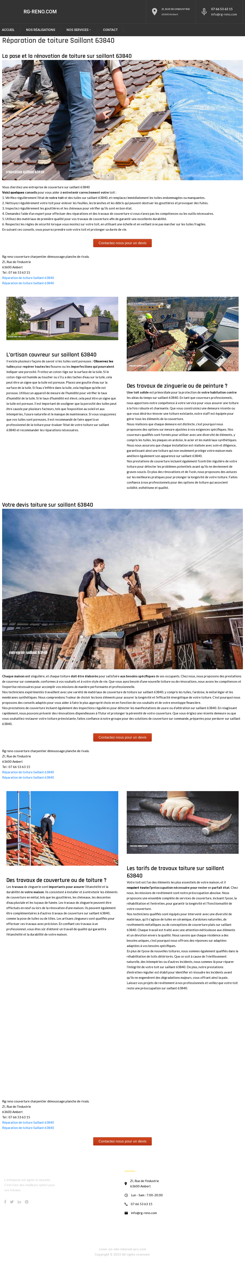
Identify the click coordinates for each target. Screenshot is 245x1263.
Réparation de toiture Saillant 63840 (28, 278)
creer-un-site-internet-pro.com (122, 1249)
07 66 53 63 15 (222, 9)
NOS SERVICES (79, 30)
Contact (110, 30)
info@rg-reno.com (224, 14)
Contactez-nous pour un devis (122, 243)
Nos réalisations (40, 30)
